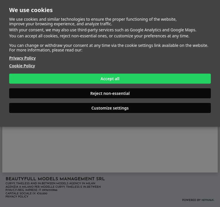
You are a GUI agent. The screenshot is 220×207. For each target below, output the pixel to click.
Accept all (110, 78)
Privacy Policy (22, 58)
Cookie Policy (22, 65)
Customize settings (110, 108)
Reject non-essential (110, 93)
